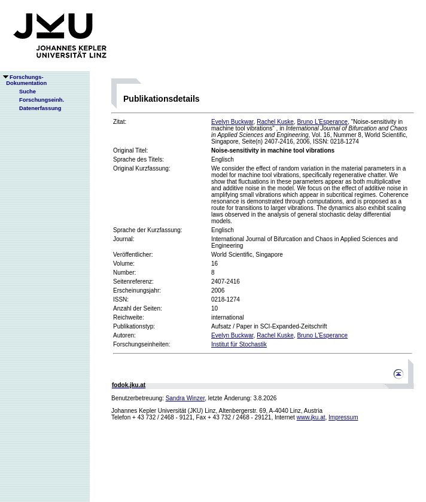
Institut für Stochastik (239, 344)
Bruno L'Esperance (322, 121)
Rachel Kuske (275, 121)
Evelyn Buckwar (232, 121)
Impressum (343, 417)
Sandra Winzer (185, 398)
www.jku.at (311, 417)
